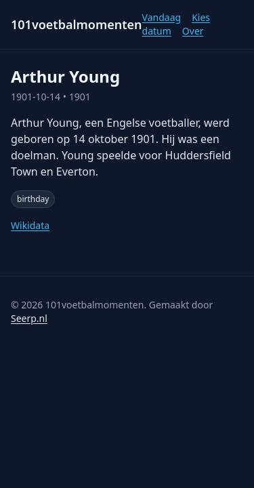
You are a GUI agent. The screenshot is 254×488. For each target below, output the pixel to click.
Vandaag (162, 17)
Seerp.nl (29, 318)
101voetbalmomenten (76, 24)
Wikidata (30, 225)
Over (193, 30)
